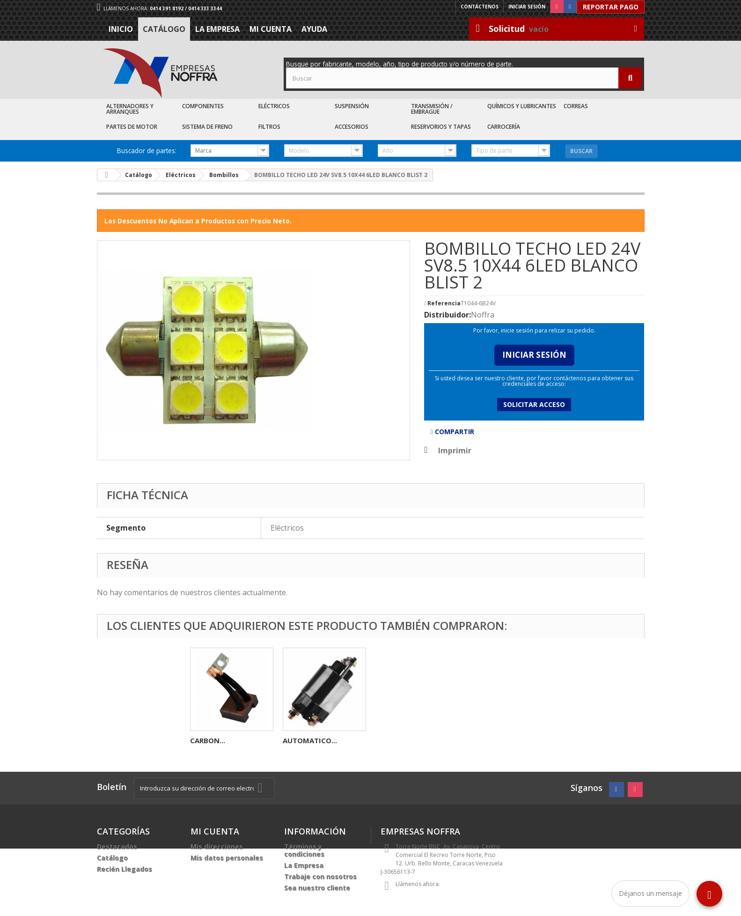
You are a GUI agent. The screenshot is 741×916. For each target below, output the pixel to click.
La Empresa (217, 29)
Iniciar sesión (526, 6)
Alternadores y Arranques (130, 109)
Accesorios (351, 127)
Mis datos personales (227, 857)
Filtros (269, 127)
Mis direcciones (217, 846)
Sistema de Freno (207, 127)
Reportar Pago (610, 6)
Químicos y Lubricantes (521, 106)
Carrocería (503, 127)
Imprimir (454, 450)
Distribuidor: (447, 314)
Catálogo (164, 29)
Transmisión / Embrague (432, 109)
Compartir (452, 431)
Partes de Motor (131, 127)
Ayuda (314, 29)
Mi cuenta (270, 29)
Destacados (117, 846)
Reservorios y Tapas (441, 127)
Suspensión (352, 106)
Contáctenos (480, 6)
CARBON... (207, 740)
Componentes (203, 106)
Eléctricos (274, 106)
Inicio (121, 29)
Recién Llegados (124, 868)
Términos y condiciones (304, 850)
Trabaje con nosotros (320, 876)
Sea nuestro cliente (317, 887)
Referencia (444, 303)
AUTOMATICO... (310, 740)
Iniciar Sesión (534, 354)
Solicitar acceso (534, 404)
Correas (576, 106)
